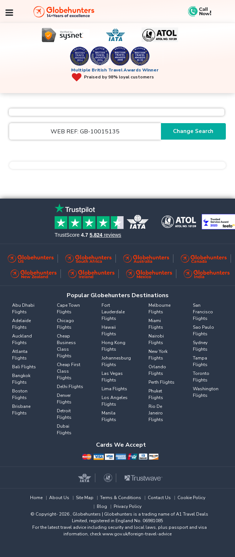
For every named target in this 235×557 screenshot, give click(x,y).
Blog (102, 506)
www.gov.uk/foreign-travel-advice (137, 534)
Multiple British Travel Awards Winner (115, 70)
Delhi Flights (70, 387)
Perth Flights (161, 382)
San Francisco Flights (203, 311)
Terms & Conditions (120, 498)
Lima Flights (114, 389)
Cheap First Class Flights (68, 371)
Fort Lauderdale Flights (113, 311)
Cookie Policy (191, 498)
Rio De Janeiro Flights (155, 413)
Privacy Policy (128, 506)
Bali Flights (24, 367)
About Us (59, 498)
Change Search (193, 131)
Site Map (84, 498)
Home (36, 498)
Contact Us (159, 498)
